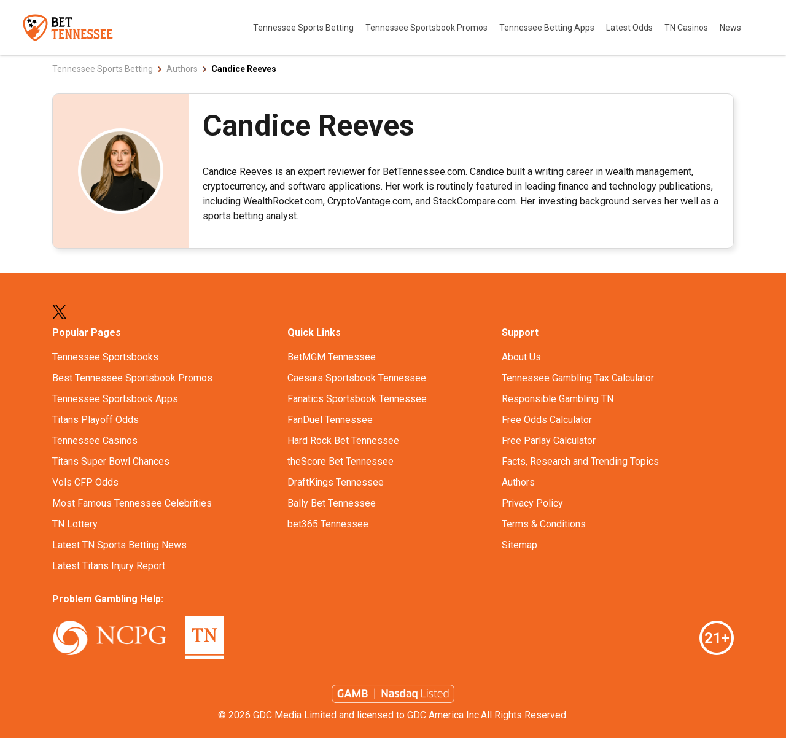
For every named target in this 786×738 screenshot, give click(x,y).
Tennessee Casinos (95, 440)
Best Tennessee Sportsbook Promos (132, 378)
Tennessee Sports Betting (304, 28)
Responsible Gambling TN (557, 399)
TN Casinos (687, 28)
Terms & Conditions (544, 524)
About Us (521, 357)
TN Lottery (75, 524)
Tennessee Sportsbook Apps (115, 399)
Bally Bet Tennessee (331, 503)
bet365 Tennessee (327, 524)
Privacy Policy (532, 503)
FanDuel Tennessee (330, 419)
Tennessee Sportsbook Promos (427, 28)
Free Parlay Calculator (549, 440)
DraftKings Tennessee (335, 482)
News (730, 28)
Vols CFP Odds (85, 482)
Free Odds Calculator (547, 419)
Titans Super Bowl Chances (110, 461)
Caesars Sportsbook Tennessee (356, 378)
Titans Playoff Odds (95, 419)
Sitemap (519, 545)
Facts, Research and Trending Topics (580, 461)
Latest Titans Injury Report (108, 566)
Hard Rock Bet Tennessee (343, 440)
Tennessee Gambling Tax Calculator (578, 378)
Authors (518, 482)
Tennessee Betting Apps (547, 28)
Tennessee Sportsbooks (105, 357)
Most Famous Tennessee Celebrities (132, 503)
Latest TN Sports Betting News (119, 545)
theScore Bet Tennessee (340, 461)
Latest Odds (630, 28)
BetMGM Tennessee (331, 357)
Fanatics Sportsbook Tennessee (357, 399)
